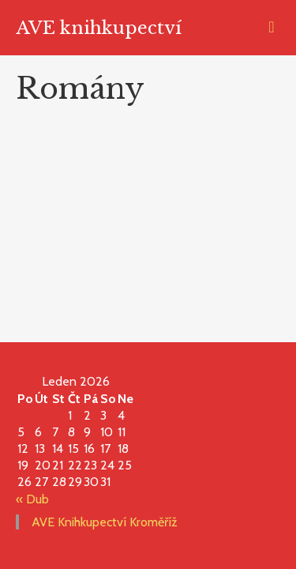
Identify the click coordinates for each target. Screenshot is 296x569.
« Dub (32, 499)
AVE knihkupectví (99, 28)
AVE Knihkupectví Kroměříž (105, 521)
